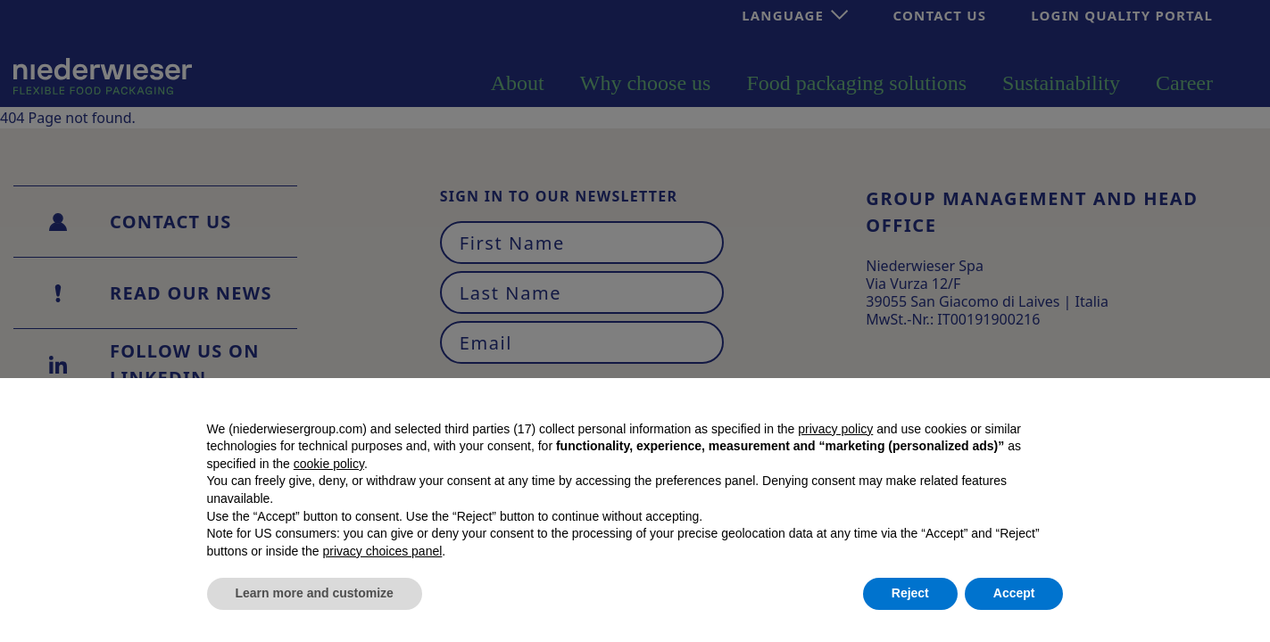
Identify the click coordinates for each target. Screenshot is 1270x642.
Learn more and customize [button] (315, 593)
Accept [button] (1014, 593)
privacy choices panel (382, 551)
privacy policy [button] (835, 429)
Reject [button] (910, 593)
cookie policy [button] (329, 464)
